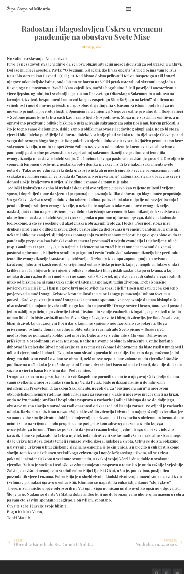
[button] (128, 9)
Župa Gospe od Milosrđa (28, 9)
